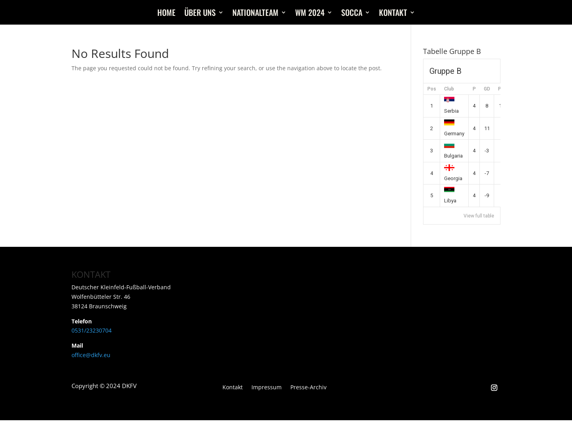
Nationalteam (255, 14)
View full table (479, 216)
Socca (351, 14)
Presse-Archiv (308, 388)
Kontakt (393, 14)
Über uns (200, 14)
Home (166, 14)
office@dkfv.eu (91, 355)
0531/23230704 (92, 330)
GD (487, 89)
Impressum (266, 388)
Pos (431, 89)
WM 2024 (310, 14)
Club (449, 89)
